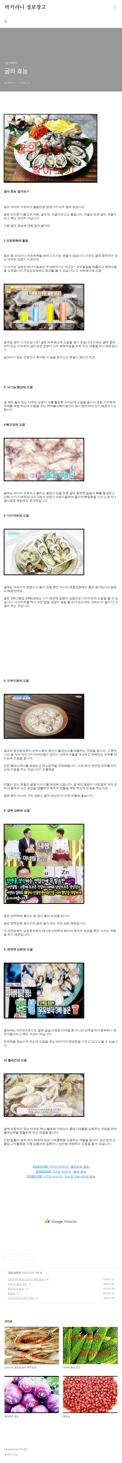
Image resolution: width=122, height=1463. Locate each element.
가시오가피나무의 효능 (21, 1298)
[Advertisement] (61, 645)
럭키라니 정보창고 (25, 7)
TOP (115, 1451)
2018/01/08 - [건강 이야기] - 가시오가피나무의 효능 (61, 1176)
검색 (106, 7)
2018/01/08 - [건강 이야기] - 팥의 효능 (61, 1171)
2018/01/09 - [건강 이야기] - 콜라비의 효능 (61, 1166)
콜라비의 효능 (16, 1288)
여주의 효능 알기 (18, 1284)
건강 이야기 (14, 1272)
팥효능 (12, 1293)
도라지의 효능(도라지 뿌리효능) (26, 1279)
